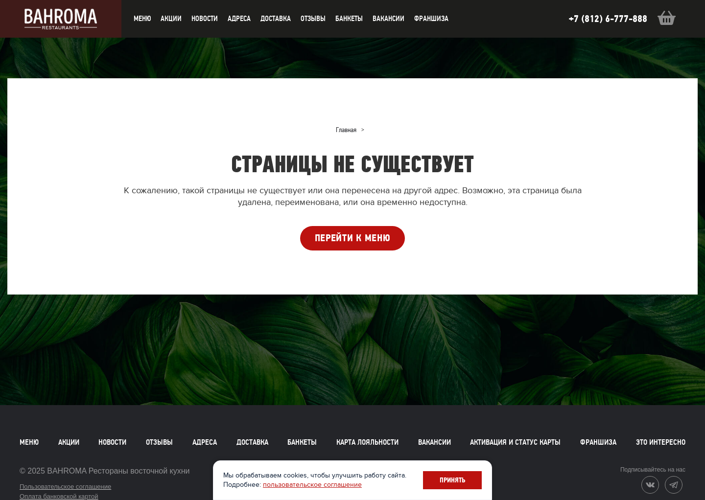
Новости (112, 442)
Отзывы (313, 18)
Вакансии (388, 18)
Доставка (252, 442)
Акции (68, 442)
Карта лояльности (367, 442)
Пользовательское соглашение (65, 486)
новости (204, 18)
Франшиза (431, 18)
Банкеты (349, 18)
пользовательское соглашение (312, 484)
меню (142, 18)
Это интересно (660, 442)
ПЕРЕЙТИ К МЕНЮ (353, 238)
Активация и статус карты (515, 442)
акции (171, 18)
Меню (29, 442)
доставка (275, 18)
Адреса (239, 18)
